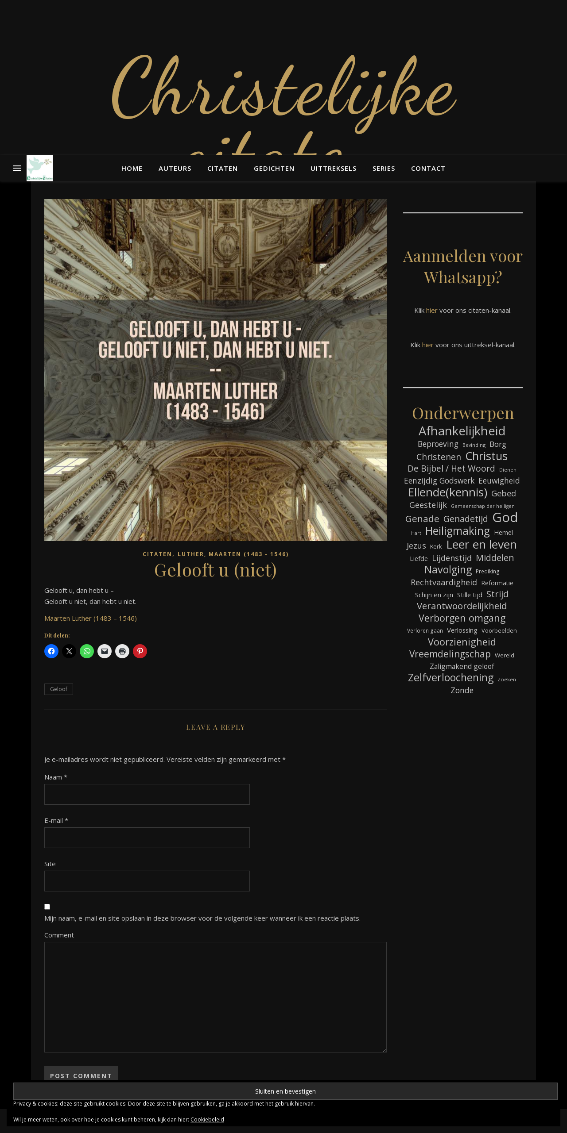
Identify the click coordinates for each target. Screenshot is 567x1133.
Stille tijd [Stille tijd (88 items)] (469, 594)
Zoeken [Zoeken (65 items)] (506, 679)
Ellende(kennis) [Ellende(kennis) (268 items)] (447, 492)
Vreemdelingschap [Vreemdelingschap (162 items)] (450, 654)
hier (432, 310)
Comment (59, 934)
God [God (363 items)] (505, 517)
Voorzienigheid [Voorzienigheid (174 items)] (462, 641)
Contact (428, 168)
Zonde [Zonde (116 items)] (462, 690)
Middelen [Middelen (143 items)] (495, 557)
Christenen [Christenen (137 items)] (438, 456)
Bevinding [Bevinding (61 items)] (473, 445)
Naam (55, 776)
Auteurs (175, 168)
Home (132, 168)
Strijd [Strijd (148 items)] (497, 593)
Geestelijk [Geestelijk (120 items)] (428, 504)
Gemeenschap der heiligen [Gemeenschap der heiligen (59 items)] (483, 506)
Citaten (222, 168)
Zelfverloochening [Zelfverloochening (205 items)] (450, 677)
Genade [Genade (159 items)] (422, 518)
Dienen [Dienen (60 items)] (508, 469)
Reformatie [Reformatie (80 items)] (497, 583)
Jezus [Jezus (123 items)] (416, 545)
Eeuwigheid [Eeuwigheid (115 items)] (499, 480)
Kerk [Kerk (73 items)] (436, 546)
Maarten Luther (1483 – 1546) (90, 618)
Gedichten (274, 168)
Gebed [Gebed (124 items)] (503, 493)
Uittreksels (334, 168)
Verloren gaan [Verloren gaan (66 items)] (425, 630)
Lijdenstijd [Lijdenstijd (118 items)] (452, 558)
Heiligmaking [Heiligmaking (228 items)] (457, 530)
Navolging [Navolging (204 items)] (448, 569)
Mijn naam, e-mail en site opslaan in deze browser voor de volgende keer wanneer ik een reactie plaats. (202, 918)
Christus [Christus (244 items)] (486, 455)
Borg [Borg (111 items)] (497, 444)
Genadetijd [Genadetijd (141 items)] (465, 518)
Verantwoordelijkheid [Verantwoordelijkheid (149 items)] (462, 605)
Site (50, 863)
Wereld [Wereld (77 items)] (504, 655)
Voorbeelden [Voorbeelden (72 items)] (499, 630)
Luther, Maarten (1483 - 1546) (233, 554)
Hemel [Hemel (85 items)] (503, 532)
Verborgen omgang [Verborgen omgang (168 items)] (462, 617)
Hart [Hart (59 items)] (416, 533)
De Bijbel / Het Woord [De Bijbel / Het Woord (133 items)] (451, 468)
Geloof (58, 689)
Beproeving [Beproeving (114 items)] (438, 443)
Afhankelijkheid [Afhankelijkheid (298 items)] (462, 430)
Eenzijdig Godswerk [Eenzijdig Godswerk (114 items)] (439, 480)
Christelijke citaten (283, 119)
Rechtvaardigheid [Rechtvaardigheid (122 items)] (444, 582)
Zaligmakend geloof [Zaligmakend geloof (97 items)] (462, 666)
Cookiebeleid (207, 1119)
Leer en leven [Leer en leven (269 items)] (481, 544)
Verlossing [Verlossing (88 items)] (462, 630)
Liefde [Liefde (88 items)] (419, 558)
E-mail (56, 820)
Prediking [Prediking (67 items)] (488, 571)
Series (384, 168)
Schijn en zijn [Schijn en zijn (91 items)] (434, 594)
